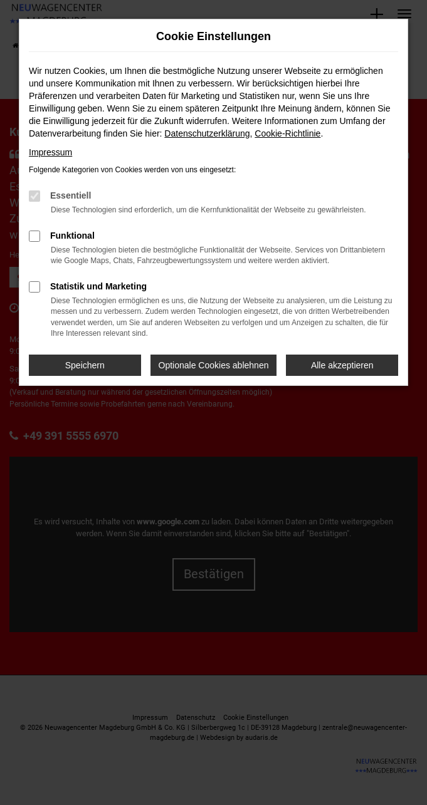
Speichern (85, 365)
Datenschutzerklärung (207, 133)
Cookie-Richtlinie (287, 133)
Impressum (50, 152)
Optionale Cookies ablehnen (214, 365)
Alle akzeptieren (342, 365)
